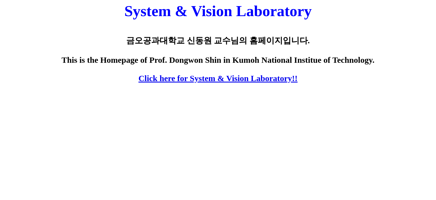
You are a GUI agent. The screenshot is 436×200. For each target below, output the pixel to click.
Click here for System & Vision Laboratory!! (218, 78)
